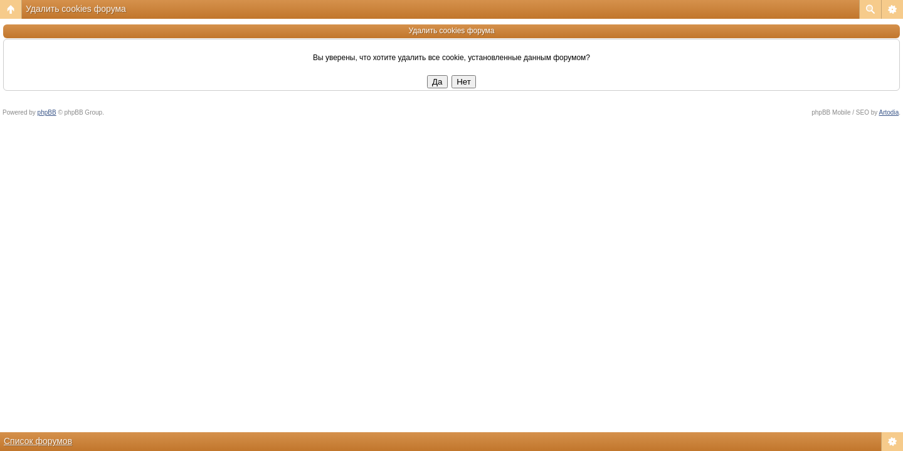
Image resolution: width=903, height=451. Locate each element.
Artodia (889, 112)
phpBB (47, 112)
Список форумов (38, 441)
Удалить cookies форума (76, 9)
